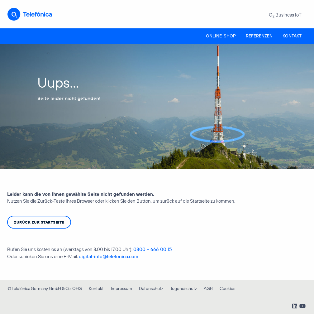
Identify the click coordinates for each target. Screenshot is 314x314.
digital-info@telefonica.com (108, 256)
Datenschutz (151, 288)
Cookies (227, 288)
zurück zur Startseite (39, 222)
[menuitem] (221, 36)
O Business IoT (285, 15)
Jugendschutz (183, 288)
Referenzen (259, 36)
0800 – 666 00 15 (152, 249)
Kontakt (292, 36)
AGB (208, 288)
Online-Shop (221, 36)
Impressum (121, 288)
